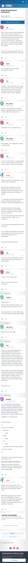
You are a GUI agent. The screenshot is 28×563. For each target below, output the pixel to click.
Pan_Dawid (9, 103)
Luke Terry (9, 327)
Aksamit (8, 399)
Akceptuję (14, 560)
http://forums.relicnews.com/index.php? (10, 461)
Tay (9, 16)
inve (7, 345)
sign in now (12, 518)
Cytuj (5, 57)
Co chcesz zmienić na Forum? (17, 17)
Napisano (7, 29)
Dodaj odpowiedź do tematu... (11, 525)
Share (13, 533)
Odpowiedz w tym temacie (12, 22)
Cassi (7, 64)
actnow (8, 297)
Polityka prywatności (7, 557)
